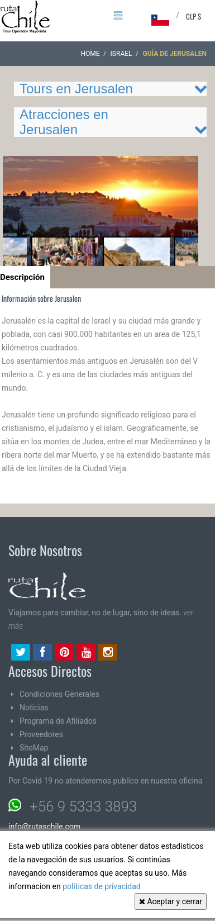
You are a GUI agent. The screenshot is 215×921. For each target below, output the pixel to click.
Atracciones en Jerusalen (64, 121)
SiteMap (34, 747)
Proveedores (41, 734)
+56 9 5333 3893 (83, 806)
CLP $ (193, 16)
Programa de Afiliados (58, 720)
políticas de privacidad (102, 886)
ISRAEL (121, 54)
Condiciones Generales (59, 694)
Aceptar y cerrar (170, 901)
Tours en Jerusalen (76, 88)
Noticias (34, 707)
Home (90, 54)
